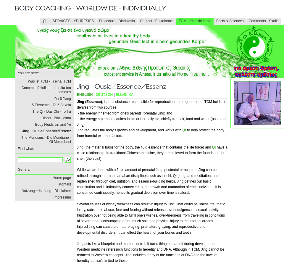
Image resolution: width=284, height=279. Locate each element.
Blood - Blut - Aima (56, 118)
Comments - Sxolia (264, 21)
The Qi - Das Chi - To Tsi (52, 111)
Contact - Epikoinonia (157, 21)
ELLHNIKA (125, 95)
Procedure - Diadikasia (117, 21)
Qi (184, 130)
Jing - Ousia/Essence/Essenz (46, 131)
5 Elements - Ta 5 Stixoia (51, 105)
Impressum (62, 197)
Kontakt (65, 184)
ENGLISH (85, 95)
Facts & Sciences (230, 21)
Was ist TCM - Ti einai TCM (49, 81)
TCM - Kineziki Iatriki (195, 21)
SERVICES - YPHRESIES (73, 21)
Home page (62, 178)
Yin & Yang (62, 98)
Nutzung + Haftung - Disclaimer (46, 191)
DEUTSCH (104, 95)
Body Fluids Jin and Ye (53, 124)
